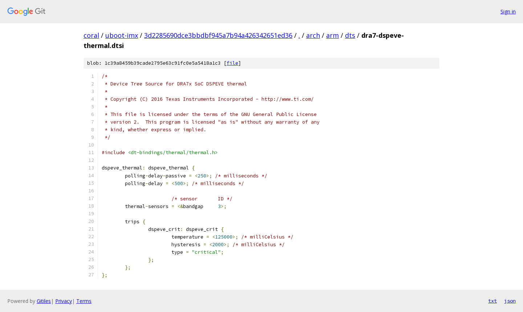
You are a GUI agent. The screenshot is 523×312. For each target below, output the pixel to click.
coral (91, 35)
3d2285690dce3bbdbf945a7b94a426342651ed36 (218, 35)
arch (313, 35)
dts (350, 35)
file (232, 63)
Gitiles (44, 300)
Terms (84, 300)
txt (492, 300)
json (510, 300)
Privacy (63, 300)
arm (332, 35)
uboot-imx (121, 35)
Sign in (508, 11)
